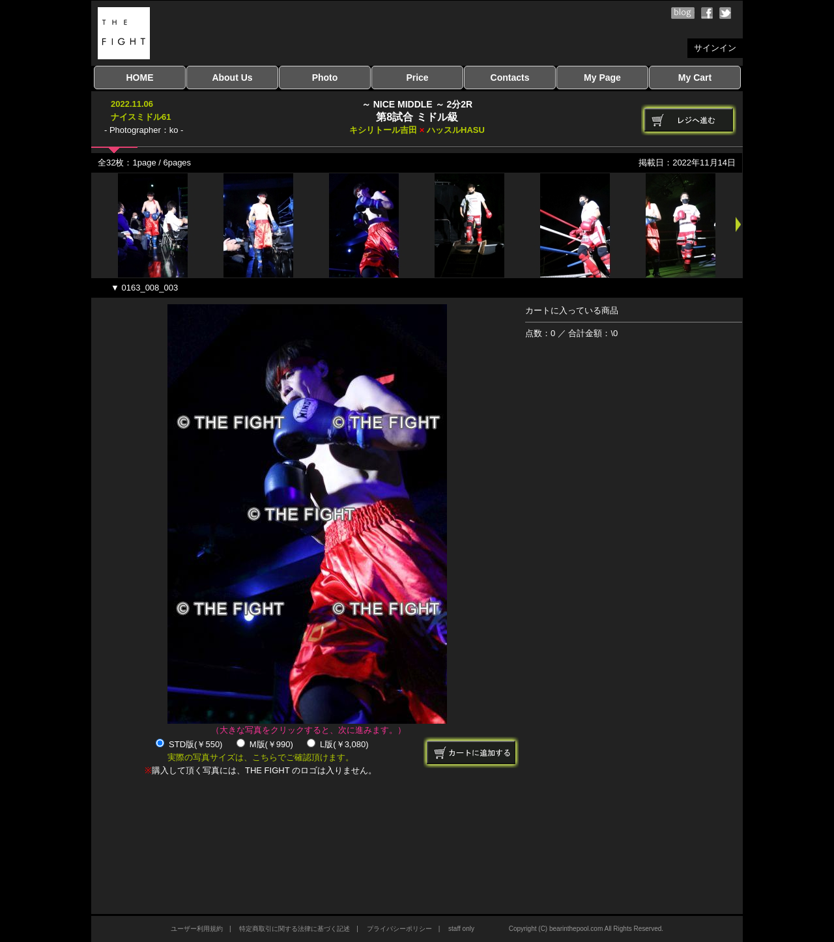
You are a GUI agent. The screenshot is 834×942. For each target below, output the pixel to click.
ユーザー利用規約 (197, 928)
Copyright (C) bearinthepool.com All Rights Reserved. (586, 928)
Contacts (510, 77)
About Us (232, 77)
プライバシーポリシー (399, 928)
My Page (602, 77)
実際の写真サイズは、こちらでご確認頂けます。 (260, 757)
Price (417, 77)
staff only (461, 928)
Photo (325, 77)
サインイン (715, 48)
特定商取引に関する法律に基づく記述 (294, 928)
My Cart (695, 77)
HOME (140, 77)
